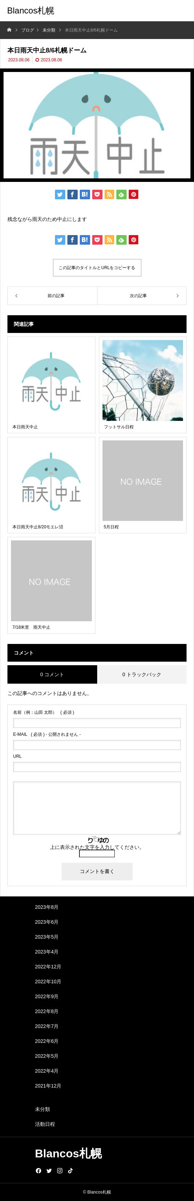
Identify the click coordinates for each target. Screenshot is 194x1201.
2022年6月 (47, 1041)
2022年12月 (48, 966)
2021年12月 (48, 1086)
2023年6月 (47, 922)
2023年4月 (47, 952)
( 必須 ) (43, 712)
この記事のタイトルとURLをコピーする (97, 267)
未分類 (42, 1109)
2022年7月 (47, 1026)
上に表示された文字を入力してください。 (97, 847)
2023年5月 (47, 937)
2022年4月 (47, 1071)
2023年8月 (47, 907)
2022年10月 (48, 981)
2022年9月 (47, 996)
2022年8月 (47, 1011)
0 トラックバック (141, 674)
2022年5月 (47, 1056)
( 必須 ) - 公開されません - (47, 734)
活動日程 (45, 1124)
